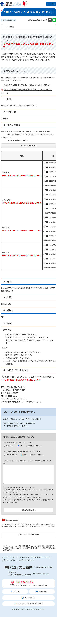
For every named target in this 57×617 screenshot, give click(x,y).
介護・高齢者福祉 (40, 546)
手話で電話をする (24, 582)
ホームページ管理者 (41, 500)
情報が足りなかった (34, 446)
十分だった (9, 446)
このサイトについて (8, 557)
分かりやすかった (12, 455)
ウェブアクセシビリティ (26, 560)
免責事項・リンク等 (8, 560)
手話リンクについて (29, 585)
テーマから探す (16, 546)
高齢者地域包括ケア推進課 (13, 419)
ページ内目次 (8, 27)
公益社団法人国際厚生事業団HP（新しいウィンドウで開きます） (28, 85)
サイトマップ (23, 557)
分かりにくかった (38, 455)
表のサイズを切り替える (28, 146)
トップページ (7, 546)
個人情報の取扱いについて (40, 557)
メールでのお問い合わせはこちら (16, 426)
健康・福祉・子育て (28, 546)
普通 (20, 446)
